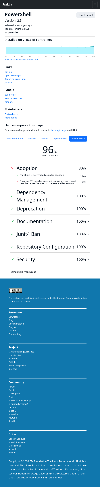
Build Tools (10, 94)
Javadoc (8, 82)
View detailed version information (21, 59)
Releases (32, 138)
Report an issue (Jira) (15, 78)
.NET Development (14, 98)
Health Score (78, 138)
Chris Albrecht (12, 114)
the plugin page (59, 130)
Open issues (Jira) (13, 75)
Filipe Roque (11, 117)
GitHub (8, 71)
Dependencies (60, 138)
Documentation (15, 138)
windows (9, 101)
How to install (86, 15)
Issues (44, 138)
